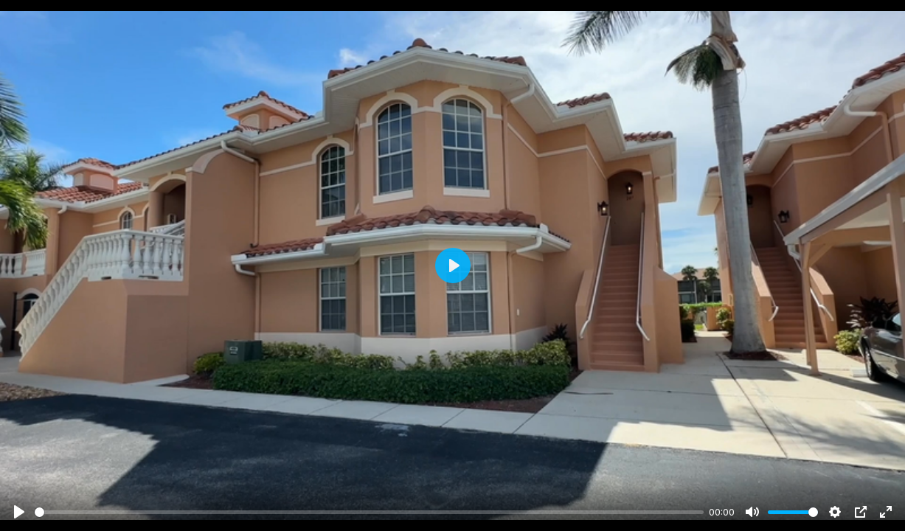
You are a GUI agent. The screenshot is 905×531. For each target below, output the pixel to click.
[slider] (369, 512)
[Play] (19, 512)
